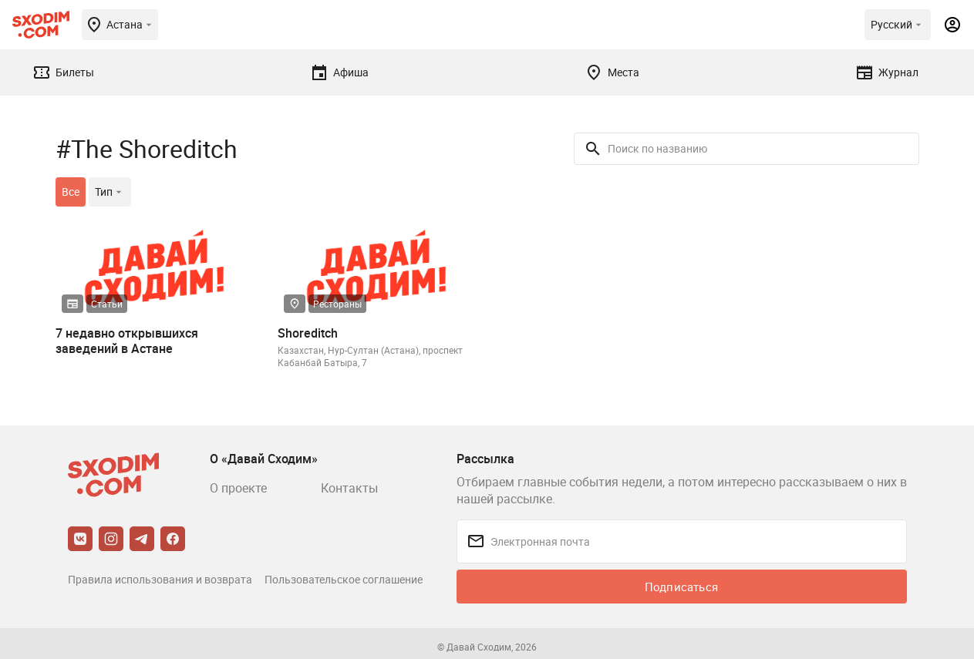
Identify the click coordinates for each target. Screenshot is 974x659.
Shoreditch (308, 333)
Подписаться (681, 586)
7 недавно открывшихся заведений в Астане (127, 340)
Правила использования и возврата (160, 579)
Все (70, 191)
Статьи (107, 304)
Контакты (349, 487)
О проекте (238, 487)
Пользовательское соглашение (344, 579)
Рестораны (337, 304)
